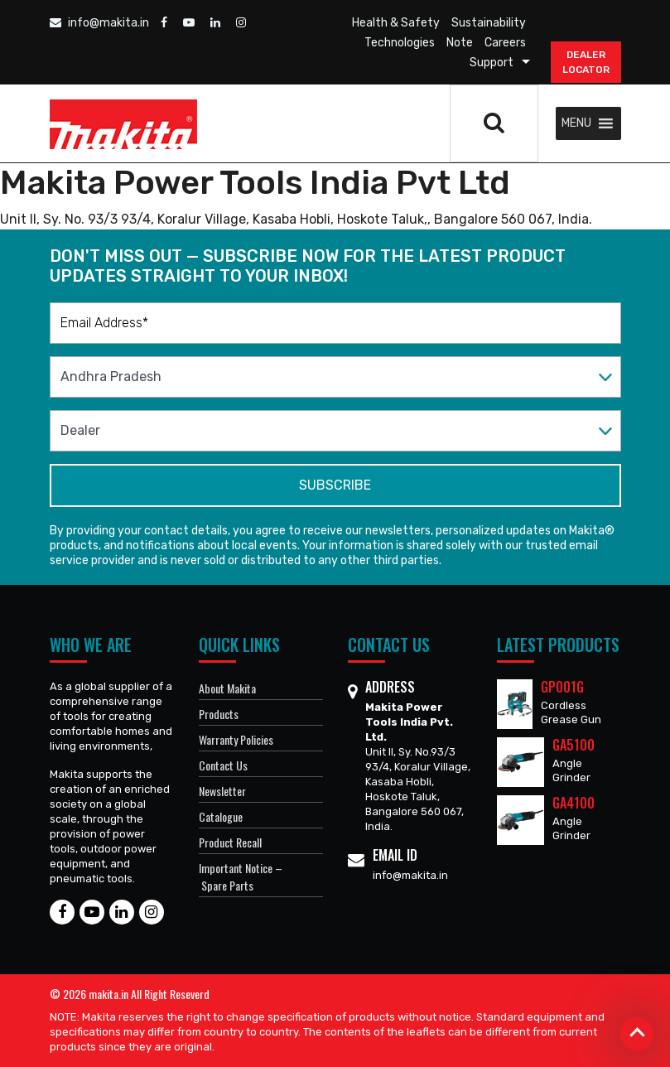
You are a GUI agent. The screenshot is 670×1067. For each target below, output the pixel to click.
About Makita (227, 688)
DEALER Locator (586, 62)
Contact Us (223, 765)
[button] (576, 123)
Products (219, 713)
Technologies (399, 43)
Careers (505, 43)
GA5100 (573, 745)
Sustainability (488, 23)
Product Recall (230, 842)
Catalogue (221, 816)
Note (459, 43)
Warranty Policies (236, 739)
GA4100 (573, 803)
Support (491, 63)
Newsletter (222, 790)
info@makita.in (99, 23)
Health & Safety (396, 23)
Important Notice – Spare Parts (240, 876)
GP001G (562, 687)
